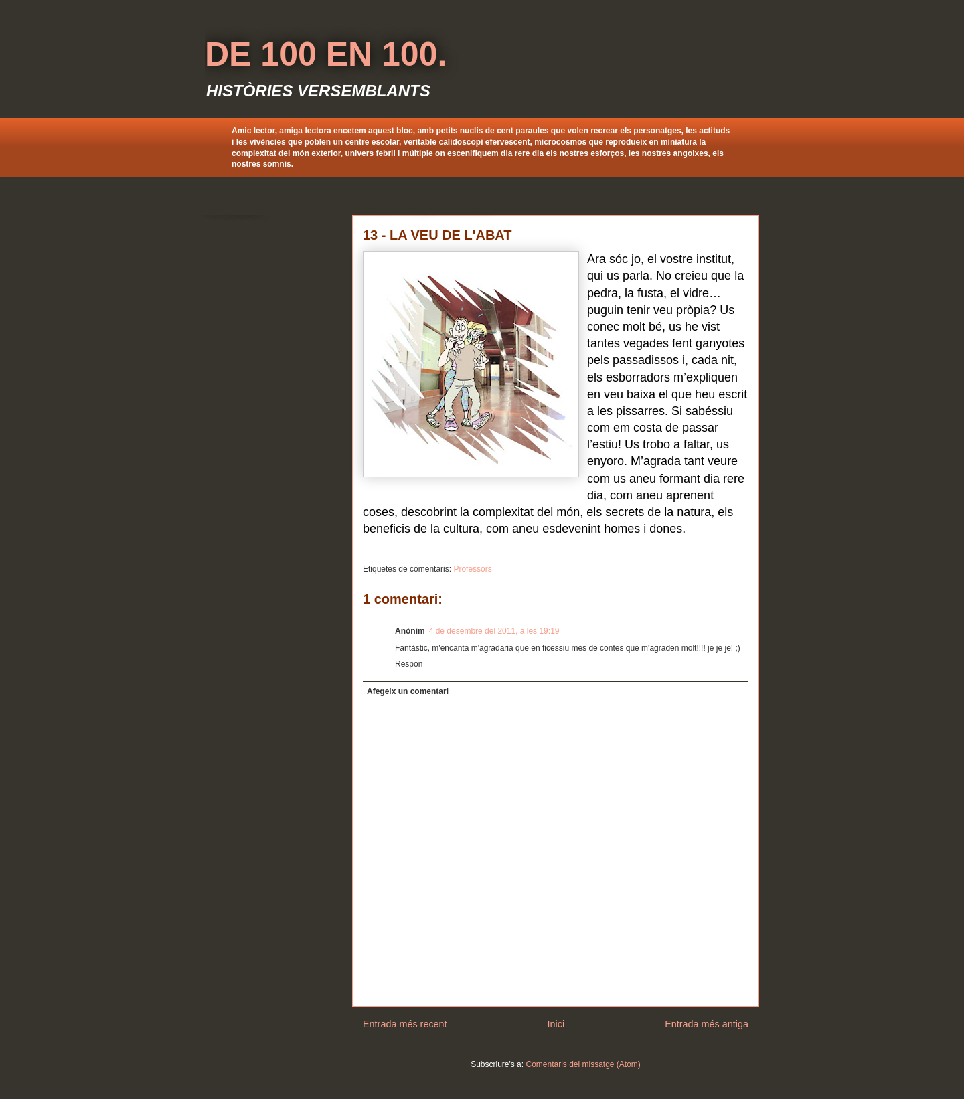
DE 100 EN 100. (326, 54)
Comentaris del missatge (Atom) (583, 1064)
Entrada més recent (405, 1024)
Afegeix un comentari (408, 691)
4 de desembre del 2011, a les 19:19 (494, 631)
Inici (556, 1024)
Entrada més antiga (706, 1024)
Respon (408, 664)
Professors (472, 569)
